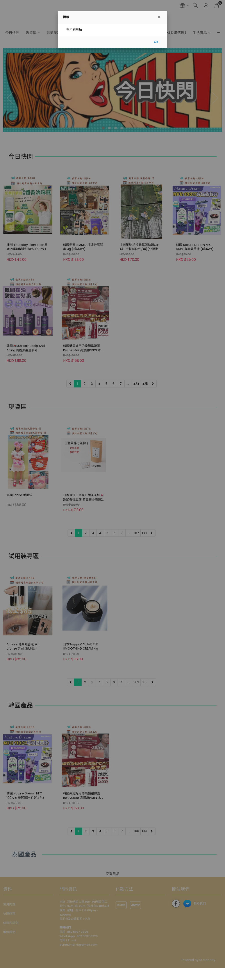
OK (156, 42)
